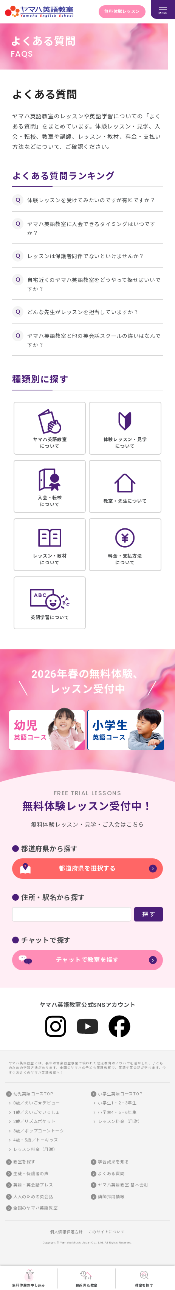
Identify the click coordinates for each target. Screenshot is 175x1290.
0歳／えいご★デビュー (36, 1103)
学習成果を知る (113, 1162)
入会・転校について (50, 486)
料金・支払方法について (125, 544)
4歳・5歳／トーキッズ (35, 1140)
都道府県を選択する (87, 868)
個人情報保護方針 (66, 1232)
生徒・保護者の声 (31, 1173)
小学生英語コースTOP (120, 1094)
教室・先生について (125, 486)
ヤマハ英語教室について (50, 428)
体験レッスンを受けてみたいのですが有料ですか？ (91, 200)
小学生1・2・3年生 (117, 1103)
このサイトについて (106, 1232)
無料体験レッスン (122, 11)
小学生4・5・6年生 (117, 1112)
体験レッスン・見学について (125, 428)
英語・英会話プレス (33, 1185)
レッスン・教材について (50, 544)
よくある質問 (111, 1173)
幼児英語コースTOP (33, 1094)
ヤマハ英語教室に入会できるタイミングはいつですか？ (91, 228)
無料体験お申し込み (28, 1277)
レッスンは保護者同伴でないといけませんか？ (85, 256)
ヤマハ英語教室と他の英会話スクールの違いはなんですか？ (94, 340)
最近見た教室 (87, 1277)
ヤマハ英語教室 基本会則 (123, 1185)
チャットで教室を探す (87, 959)
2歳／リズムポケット (34, 1121)
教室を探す (144, 1277)
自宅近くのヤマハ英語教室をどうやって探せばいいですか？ (94, 284)
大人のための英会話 (33, 1196)
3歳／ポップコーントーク (38, 1131)
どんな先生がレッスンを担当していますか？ (83, 312)
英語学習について (50, 602)
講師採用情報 (111, 1196)
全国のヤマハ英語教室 (35, 1208)
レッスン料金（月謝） (35, 1149)
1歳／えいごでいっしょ (36, 1112)
